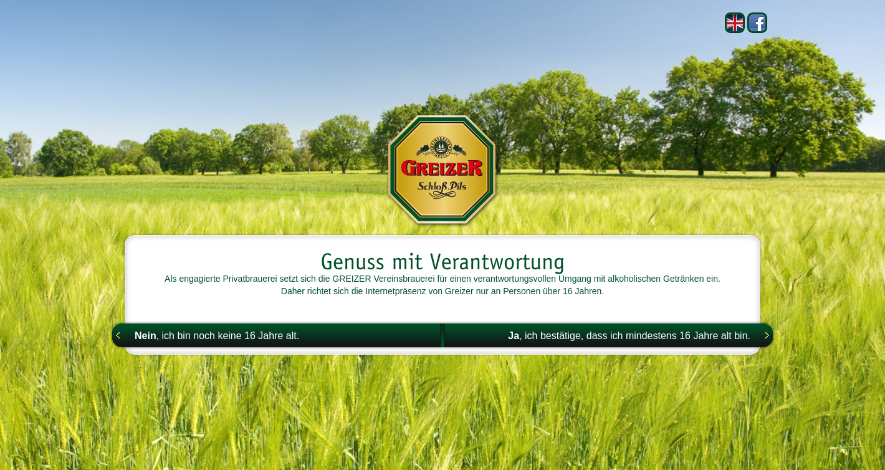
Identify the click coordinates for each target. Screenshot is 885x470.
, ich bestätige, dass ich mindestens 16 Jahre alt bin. (629, 335)
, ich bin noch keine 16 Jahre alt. (217, 335)
